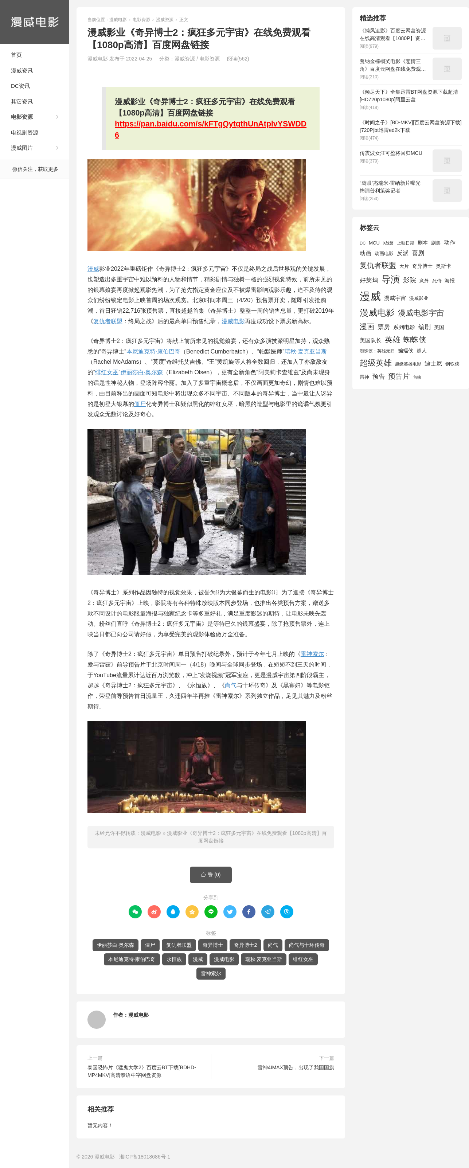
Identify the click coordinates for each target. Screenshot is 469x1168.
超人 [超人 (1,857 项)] (422, 350)
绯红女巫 (106, 372)
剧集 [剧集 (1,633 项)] (436, 243)
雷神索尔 (312, 654)
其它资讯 (22, 101)
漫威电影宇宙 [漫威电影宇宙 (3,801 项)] (421, 313)
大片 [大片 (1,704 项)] (404, 266)
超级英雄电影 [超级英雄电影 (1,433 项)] (408, 364)
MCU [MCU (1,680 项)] (374, 243)
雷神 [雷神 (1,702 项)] (364, 377)
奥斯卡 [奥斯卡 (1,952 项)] (443, 266)
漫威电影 (34, 22)
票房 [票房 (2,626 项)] (384, 327)
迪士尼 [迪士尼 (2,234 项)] (433, 363)
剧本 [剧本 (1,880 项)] (423, 243)
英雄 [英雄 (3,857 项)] (392, 339)
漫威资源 (164, 19)
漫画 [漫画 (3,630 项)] (367, 327)
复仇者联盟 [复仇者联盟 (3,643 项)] (378, 265)
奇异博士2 (245, 945)
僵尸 (140, 404)
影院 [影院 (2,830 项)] (409, 280)
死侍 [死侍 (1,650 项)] (437, 281)
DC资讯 (20, 86)
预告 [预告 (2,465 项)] (378, 376)
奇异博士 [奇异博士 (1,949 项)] (422, 266)
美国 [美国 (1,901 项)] (439, 327)
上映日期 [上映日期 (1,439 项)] (405, 243)
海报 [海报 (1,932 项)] (450, 281)
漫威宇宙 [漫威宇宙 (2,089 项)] (395, 298)
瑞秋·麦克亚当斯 (306, 351)
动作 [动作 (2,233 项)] (450, 242)
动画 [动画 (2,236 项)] (365, 253)
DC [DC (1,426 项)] (363, 243)
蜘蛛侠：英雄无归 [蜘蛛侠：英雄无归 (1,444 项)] (377, 351)
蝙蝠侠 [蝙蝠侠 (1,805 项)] (405, 350)
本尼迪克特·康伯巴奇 (153, 351)
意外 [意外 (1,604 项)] (424, 281)
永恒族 (174, 959)
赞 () (210, 875)
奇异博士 (213, 945)
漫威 (93, 269)
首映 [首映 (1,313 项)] (417, 377)
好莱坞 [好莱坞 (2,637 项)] (369, 280)
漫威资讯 (22, 70)
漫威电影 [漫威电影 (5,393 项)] (377, 312)
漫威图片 (22, 148)
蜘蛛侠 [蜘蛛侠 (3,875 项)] (414, 339)
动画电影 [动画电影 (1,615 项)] (384, 253)
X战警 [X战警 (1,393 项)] (388, 243)
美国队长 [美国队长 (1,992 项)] (371, 340)
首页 (16, 55)
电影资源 (22, 117)
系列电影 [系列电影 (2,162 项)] (404, 327)
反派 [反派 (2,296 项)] (403, 253)
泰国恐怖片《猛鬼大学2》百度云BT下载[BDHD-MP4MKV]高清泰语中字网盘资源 (141, 1071)
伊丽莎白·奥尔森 (142, 372)
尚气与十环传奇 (307, 945)
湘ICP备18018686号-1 (144, 1157)
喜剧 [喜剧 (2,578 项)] (418, 253)
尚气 (231, 685)
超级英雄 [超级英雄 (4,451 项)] (376, 362)
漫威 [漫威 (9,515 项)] (370, 296)
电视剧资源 (24, 132)
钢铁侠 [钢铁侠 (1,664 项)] (452, 364)
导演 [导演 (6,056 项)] (391, 279)
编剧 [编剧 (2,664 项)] (424, 327)
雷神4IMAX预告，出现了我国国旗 (296, 1067)
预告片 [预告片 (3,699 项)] (399, 376)
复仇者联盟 (107, 321)
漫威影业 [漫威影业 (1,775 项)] (418, 298)
